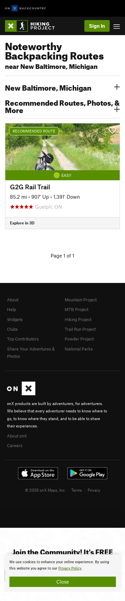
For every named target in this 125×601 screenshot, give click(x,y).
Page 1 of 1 (62, 256)
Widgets (15, 319)
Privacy (94, 490)
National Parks (79, 349)
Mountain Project (81, 299)
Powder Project (79, 338)
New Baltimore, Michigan (62, 87)
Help (11, 309)
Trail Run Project (80, 329)
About (12, 299)
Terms (76, 490)
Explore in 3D (22, 222)
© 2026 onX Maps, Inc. (45, 490)
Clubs (12, 329)
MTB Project (76, 309)
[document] (62, 573)
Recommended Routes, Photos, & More (62, 105)
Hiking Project (78, 319)
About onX (17, 435)
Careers (14, 445)
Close (62, 582)
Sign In (97, 26)
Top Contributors (23, 338)
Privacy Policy (69, 568)
